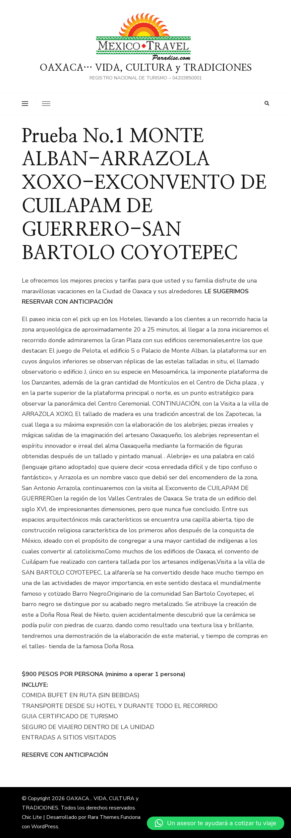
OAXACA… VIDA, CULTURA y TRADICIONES (146, 68)
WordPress (44, 826)
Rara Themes (103, 817)
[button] (215, 823)
